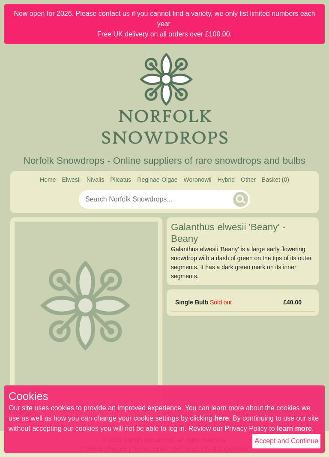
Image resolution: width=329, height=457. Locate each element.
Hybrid (226, 179)
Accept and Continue (286, 441)
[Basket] (275, 179)
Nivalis (95, 179)
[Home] (164, 99)
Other (248, 179)
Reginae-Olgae (157, 179)
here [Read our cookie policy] (221, 418)
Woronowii (197, 179)
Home (48, 179)
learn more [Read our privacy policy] (294, 428)
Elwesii (71, 179)
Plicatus (120, 179)
